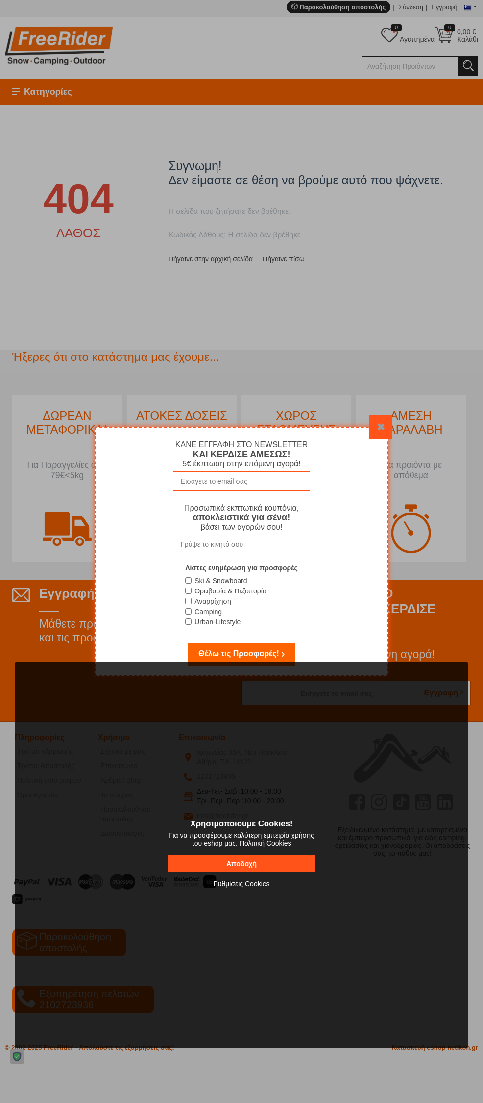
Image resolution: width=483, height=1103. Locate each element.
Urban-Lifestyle (217, 622)
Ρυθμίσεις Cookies (241, 884)
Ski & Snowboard (220, 581)
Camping (208, 612)
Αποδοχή (241, 864)
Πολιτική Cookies (265, 843)
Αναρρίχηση (212, 601)
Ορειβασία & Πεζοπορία (230, 591)
